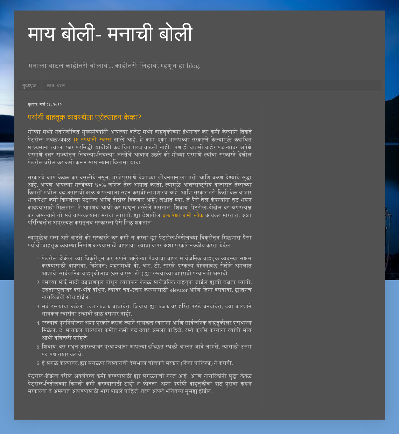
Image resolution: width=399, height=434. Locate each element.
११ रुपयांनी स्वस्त (93, 140)
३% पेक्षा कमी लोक (183, 215)
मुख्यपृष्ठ (29, 85)
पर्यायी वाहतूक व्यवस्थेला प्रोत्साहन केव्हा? (84, 117)
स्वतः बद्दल (56, 85)
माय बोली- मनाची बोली (110, 34)
